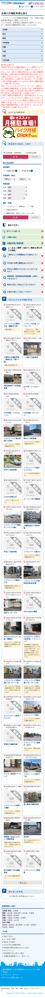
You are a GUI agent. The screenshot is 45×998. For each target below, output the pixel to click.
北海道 (4, 29)
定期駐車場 (26, 171)
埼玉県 (24, 913)
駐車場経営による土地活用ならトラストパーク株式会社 (21, 970)
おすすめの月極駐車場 (12, 945)
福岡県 (4, 925)
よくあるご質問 (38, 6)
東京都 (9, 913)
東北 (4, 34)
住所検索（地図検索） (14, 153)
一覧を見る (22, 883)
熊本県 (11, 925)
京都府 (23, 918)
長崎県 (11, 927)
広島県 (9, 920)
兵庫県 (16, 918)
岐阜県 (16, 915)
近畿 (4, 47)
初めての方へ (25, 6)
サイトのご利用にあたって (13, 977)
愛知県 (9, 915)
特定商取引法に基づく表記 (14, 953)
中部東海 (5, 43)
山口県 (16, 920)
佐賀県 (4, 927)
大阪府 (9, 918)
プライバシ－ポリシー (11, 975)
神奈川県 (17, 913)
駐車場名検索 (32, 153)
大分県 (26, 925)
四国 (4, 56)
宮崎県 (33, 925)
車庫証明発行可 (12, 210)
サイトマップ (9, 950)
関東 (4, 38)
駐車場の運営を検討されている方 (16, 948)
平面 (32, 206)
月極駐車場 (10, 171)
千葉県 (31, 913)
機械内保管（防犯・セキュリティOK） (21, 213)
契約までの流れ (9, 942)
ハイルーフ (10, 206)
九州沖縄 (5, 60)
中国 (4, 51)
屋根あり (22, 206)
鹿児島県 (19, 925)
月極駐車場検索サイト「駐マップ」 (17, 956)
